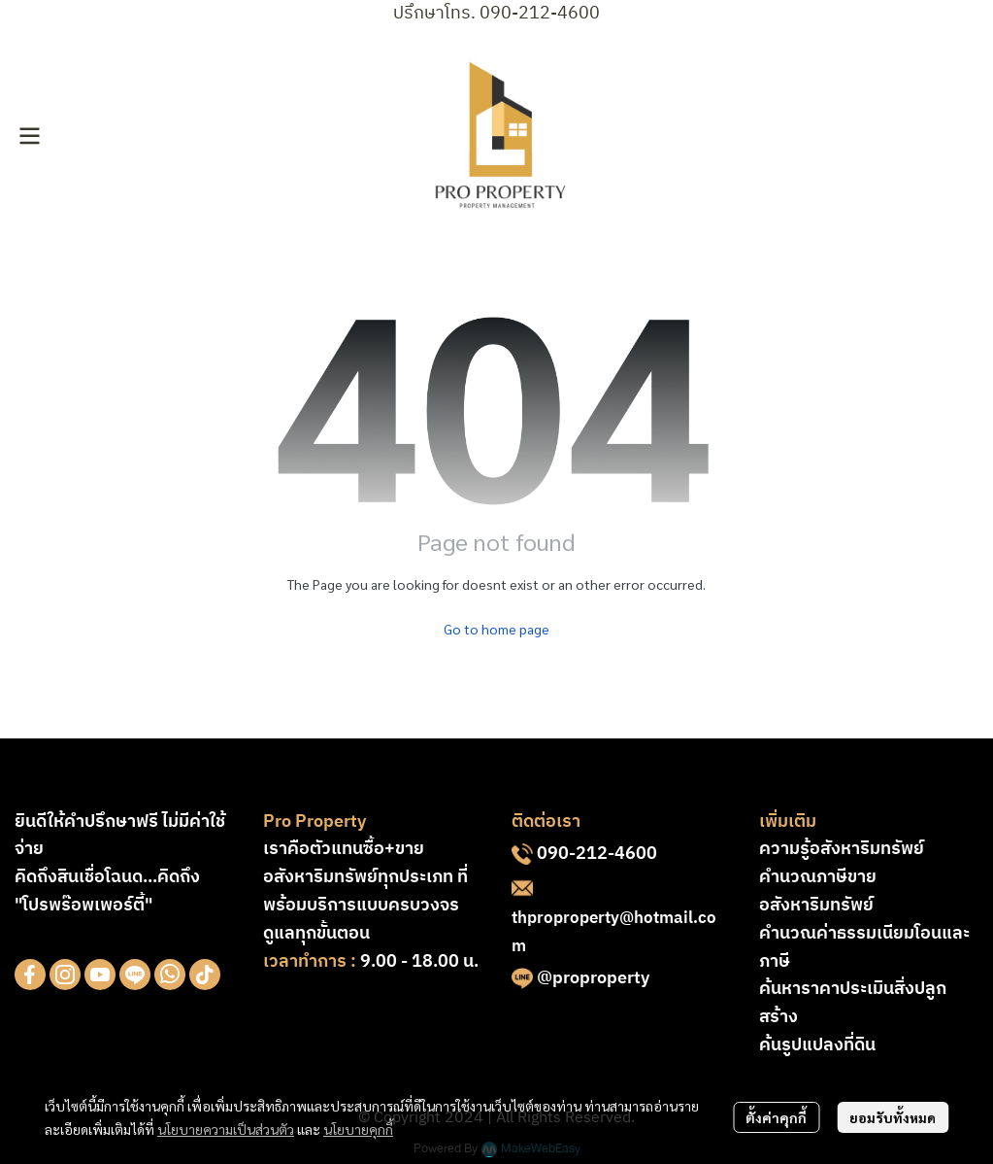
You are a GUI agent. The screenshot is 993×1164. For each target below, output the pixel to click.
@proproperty (593, 978)
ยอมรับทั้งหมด (892, 1117)
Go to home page (496, 628)
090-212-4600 (597, 854)
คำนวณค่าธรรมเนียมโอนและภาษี (864, 947)
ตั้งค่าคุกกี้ (776, 1117)
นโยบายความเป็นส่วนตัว (225, 1129)
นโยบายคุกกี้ (358, 1129)
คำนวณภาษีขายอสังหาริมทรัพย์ (818, 891)
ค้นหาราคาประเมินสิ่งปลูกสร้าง (852, 1003)
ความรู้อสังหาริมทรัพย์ (841, 849)
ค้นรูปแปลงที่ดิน (817, 1045)
